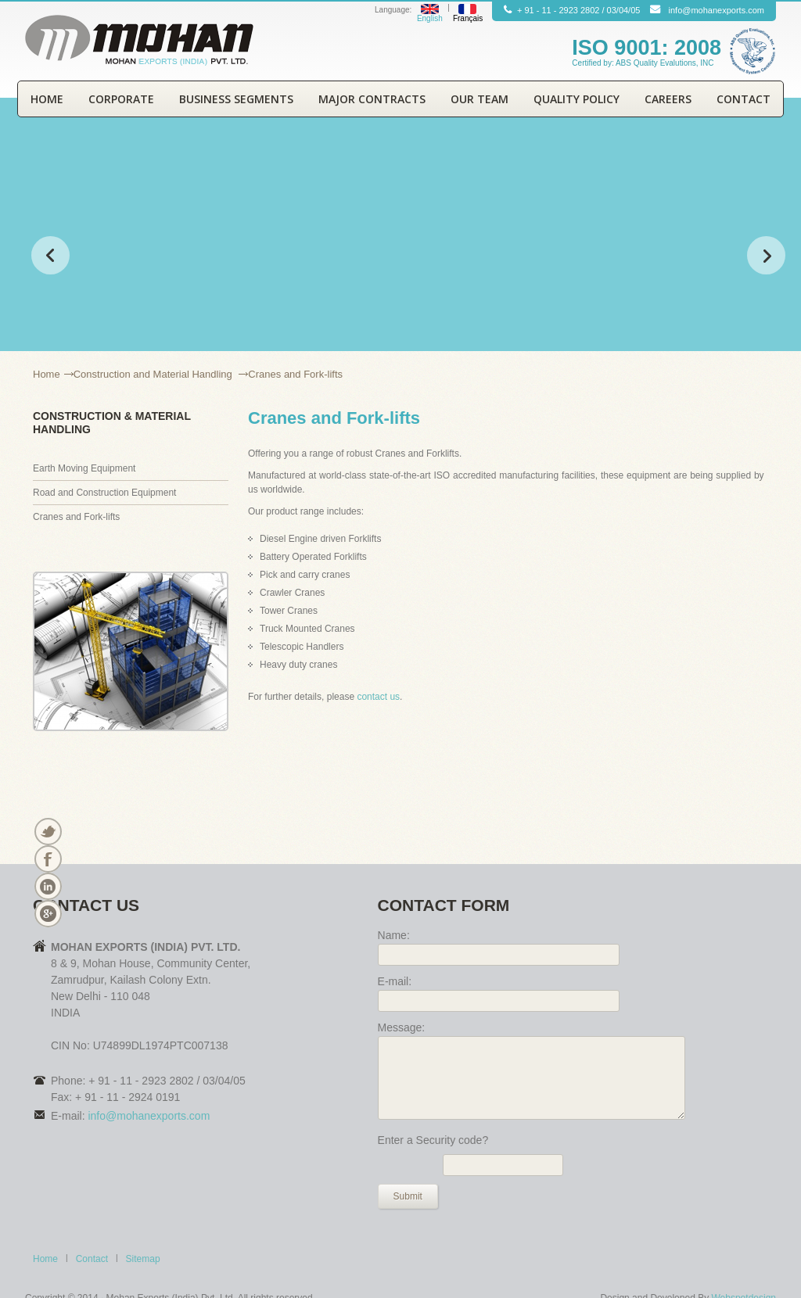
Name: (394, 935)
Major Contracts (372, 98)
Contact (743, 98)
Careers (668, 98)
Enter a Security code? (433, 1111)
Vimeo (47, 914)
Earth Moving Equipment (84, 468)
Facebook (47, 859)
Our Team (479, 98)
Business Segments (236, 98)
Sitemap (143, 1229)
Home (47, 98)
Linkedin (47, 886)
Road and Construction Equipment (104, 492)
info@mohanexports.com (716, 10)
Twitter (47, 831)
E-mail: (395, 981)
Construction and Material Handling (154, 374)
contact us (378, 696)
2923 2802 (579, 10)
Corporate (121, 98)
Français (468, 18)
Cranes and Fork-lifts (76, 516)
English (430, 18)
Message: (402, 1027)
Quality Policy (576, 98)
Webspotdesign (742, 1269)
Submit (407, 1167)
